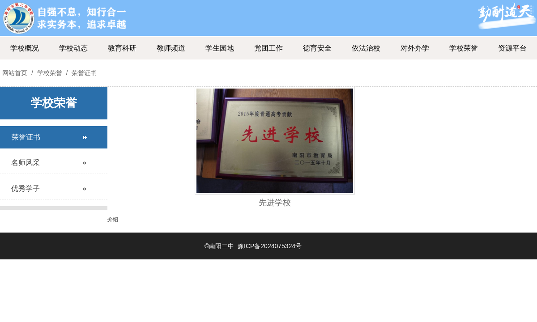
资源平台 (512, 48)
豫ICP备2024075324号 (270, 246)
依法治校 (366, 48)
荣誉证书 (83, 72)
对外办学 (415, 48)
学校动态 (73, 48)
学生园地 (219, 48)
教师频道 (171, 48)
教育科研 (122, 48)
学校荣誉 (463, 48)
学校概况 (24, 48)
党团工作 (268, 48)
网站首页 (14, 72)
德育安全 (317, 48)
